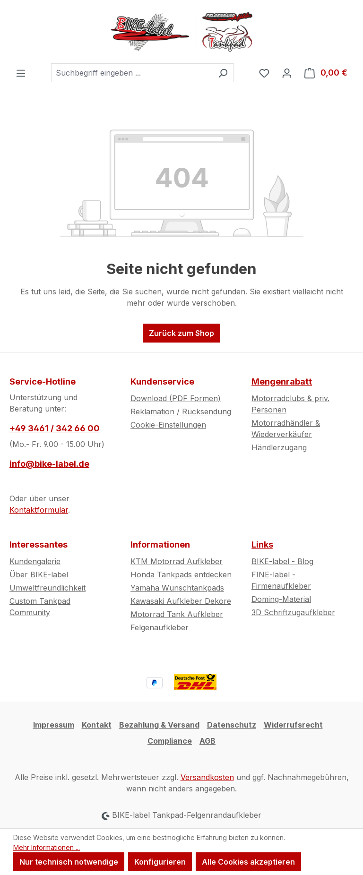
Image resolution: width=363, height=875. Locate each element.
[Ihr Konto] (287, 72)
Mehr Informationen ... (46, 847)
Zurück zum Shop (181, 333)
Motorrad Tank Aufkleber (176, 614)
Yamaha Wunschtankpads (177, 587)
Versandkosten (207, 777)
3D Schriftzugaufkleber (293, 612)
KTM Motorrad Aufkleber (176, 561)
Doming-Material (281, 599)
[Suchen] (223, 72)
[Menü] (20, 72)
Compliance (169, 741)
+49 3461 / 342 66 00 (54, 428)
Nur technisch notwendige (68, 861)
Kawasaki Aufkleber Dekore (180, 601)
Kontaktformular (38, 510)
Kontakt (97, 724)
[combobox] (131, 72)
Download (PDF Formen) (175, 398)
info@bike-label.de (49, 464)
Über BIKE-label (38, 574)
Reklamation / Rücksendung (180, 411)
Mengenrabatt (281, 381)
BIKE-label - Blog (282, 561)
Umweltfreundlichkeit (47, 587)
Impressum (53, 724)
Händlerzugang (279, 447)
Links (262, 544)
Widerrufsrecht (293, 724)
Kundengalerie (34, 561)
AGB (207, 741)
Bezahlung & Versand (159, 724)
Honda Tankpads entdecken (181, 574)
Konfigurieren (160, 861)
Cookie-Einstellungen (168, 424)
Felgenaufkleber (159, 627)
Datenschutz (231, 724)
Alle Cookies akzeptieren (248, 861)
